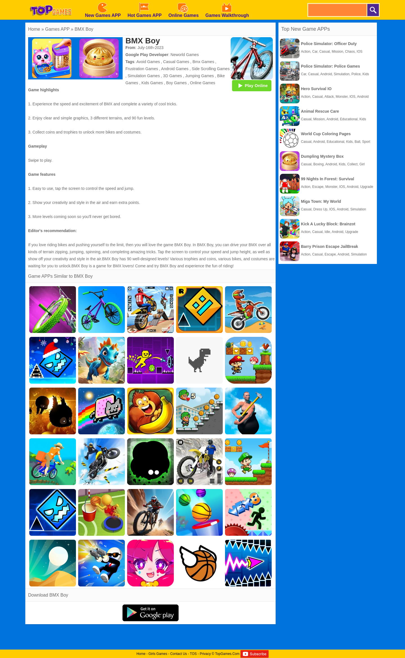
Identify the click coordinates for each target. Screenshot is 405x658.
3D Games (172, 76)
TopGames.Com (227, 654)
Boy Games (176, 83)
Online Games (202, 83)
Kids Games (152, 83)
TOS (193, 654)
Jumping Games (199, 76)
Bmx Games (203, 61)
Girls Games (157, 654)
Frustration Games (141, 68)
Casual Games (176, 61)
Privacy (205, 654)
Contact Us (178, 654)
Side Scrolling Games (211, 68)
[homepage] (50, 2)
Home (34, 29)
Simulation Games (144, 76)
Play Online (252, 85)
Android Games (174, 68)
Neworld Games (184, 54)
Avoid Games (148, 61)
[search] (336, 10)
